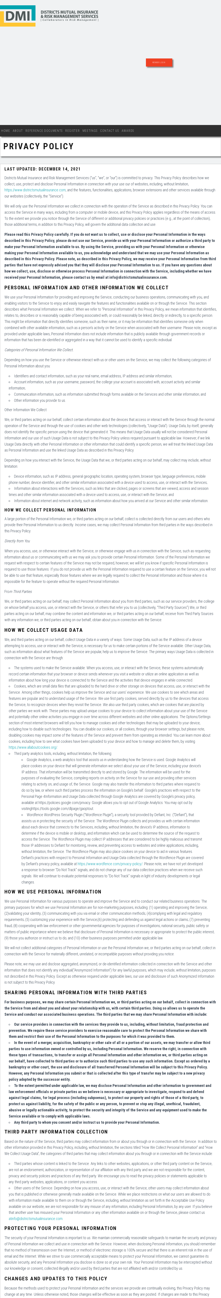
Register (72, 130)
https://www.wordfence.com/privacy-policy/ (110, 864)
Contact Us (109, 130)
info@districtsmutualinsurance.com (138, 277)
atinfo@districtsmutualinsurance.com (36, 1218)
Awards (128, 130)
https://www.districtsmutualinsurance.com (35, 190)
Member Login (159, 62)
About (18, 130)
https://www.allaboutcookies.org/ (33, 747)
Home (5, 130)
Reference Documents (44, 130)
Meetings (90, 130)
